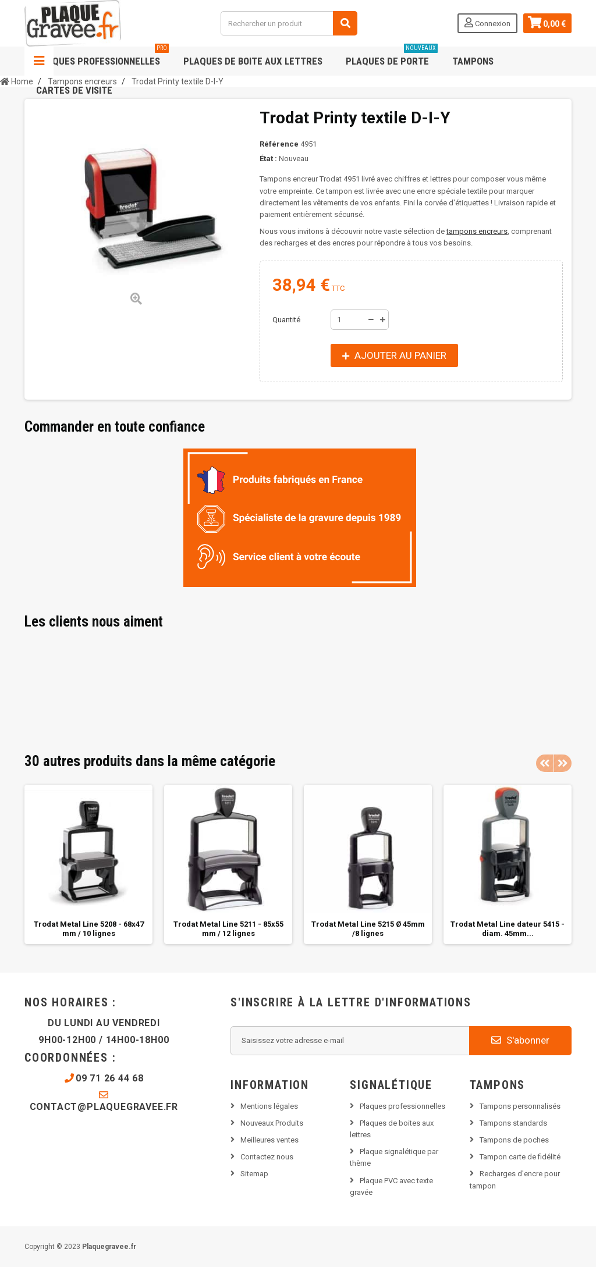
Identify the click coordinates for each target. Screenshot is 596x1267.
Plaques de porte (392, 57)
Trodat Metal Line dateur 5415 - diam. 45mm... (507, 929)
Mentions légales (269, 1106)
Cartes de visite (74, 90)
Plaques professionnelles (102, 57)
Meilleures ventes (269, 1140)
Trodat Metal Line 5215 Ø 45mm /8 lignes (368, 929)
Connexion (487, 22)
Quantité (286, 319)
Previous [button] (545, 763)
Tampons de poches (514, 1140)
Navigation (39, 61)
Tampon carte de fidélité (520, 1156)
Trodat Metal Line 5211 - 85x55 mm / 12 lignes (228, 929)
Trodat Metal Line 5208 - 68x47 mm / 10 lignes (89, 929)
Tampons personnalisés (520, 1106)
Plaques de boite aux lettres (252, 61)
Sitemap (254, 1173)
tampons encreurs (477, 231)
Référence (279, 144)
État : (268, 158)
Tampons (473, 61)
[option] (88, 864)
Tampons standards (513, 1123)
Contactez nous (266, 1156)
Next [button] (563, 763)
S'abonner (520, 1040)
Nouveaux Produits (271, 1123)
